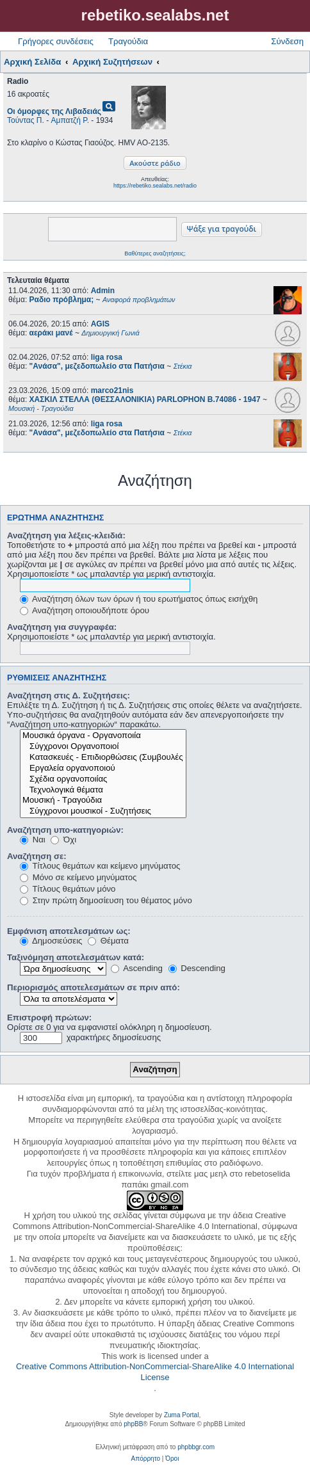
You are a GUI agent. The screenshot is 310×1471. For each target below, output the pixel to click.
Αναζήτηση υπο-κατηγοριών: (65, 830)
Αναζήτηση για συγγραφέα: (62, 627)
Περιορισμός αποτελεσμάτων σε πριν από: (93, 987)
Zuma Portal (181, 1415)
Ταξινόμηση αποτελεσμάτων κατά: (75, 957)
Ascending (137, 968)
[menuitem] (145, 1459)
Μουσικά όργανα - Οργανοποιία (103, 735)
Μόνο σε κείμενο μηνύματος (78, 877)
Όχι (63, 839)
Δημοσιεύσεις (51, 940)
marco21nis (112, 390)
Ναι (32, 839)
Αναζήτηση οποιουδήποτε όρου (84, 610)
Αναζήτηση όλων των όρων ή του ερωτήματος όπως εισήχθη (138, 599)
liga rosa (106, 357)
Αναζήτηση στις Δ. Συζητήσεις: (68, 695)
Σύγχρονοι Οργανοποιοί (103, 746)
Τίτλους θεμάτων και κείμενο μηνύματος (100, 866)
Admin (103, 290)
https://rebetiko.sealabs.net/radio (155, 185)
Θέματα (108, 940)
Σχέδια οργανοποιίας (103, 779)
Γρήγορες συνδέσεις (56, 41)
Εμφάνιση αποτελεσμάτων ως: (69, 931)
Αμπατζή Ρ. (70, 120)
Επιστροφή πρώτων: (49, 1017)
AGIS (100, 323)
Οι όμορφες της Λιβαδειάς (54, 111)
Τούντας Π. (25, 120)
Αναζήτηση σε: (37, 856)
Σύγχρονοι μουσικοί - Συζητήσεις (103, 811)
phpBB (133, 1423)
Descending (196, 968)
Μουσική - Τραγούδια (103, 800)
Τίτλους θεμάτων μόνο (67, 889)
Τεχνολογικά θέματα (103, 790)
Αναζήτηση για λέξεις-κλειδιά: (66, 535)
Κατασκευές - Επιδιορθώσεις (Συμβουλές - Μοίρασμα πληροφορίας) (103, 757)
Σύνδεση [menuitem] (287, 41)
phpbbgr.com (196, 1447)
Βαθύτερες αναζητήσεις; (154, 253)
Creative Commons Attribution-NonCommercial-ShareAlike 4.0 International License (155, 1372)
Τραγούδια (128, 41)
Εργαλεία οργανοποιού (103, 768)
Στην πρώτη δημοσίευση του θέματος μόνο (106, 900)
